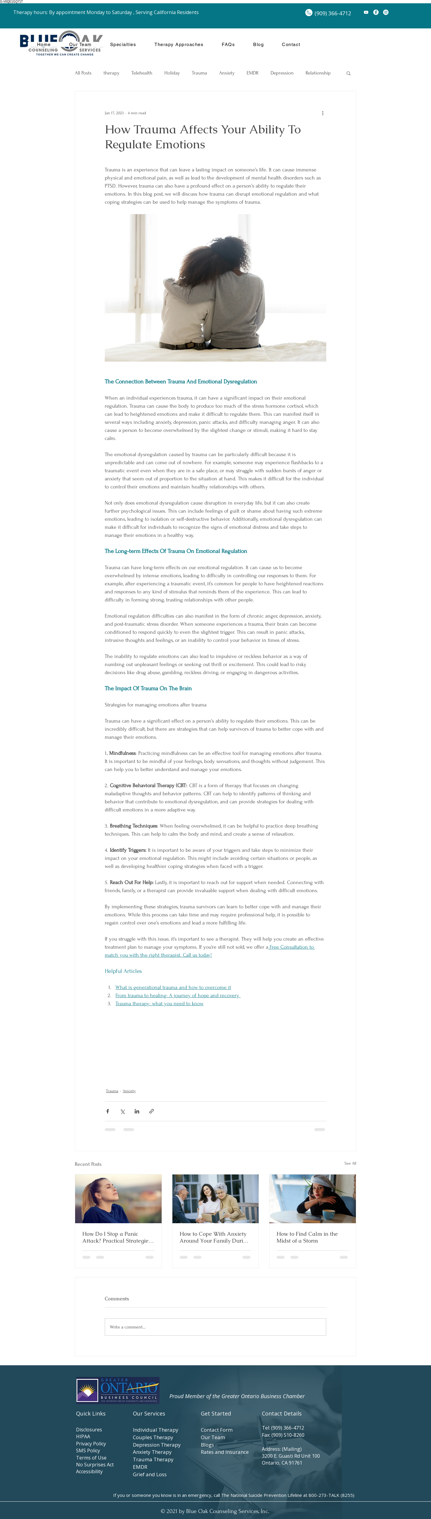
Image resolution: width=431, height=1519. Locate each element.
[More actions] (322, 112)
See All (350, 1163)
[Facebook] (376, 12)
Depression (282, 73)
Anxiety (227, 73)
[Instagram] (385, 12)
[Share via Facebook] (107, 1111)
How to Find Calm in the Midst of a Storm (307, 1237)
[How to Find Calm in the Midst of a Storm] (312, 1198)
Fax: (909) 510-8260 (283, 1435)
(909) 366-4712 (288, 1427)
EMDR (253, 73)
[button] (348, 73)
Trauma (199, 73)
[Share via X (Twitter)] (122, 1111)
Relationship (318, 73)
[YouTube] (366, 12)
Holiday (172, 73)
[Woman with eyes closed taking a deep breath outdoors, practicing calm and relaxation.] (118, 1198)
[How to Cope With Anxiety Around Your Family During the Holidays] (215, 1198)
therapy (111, 73)
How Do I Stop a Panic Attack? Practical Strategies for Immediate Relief (116, 1237)
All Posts (83, 73)
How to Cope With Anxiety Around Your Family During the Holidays (214, 1237)
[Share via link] (151, 1111)
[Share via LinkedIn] (137, 1111)
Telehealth (141, 73)
